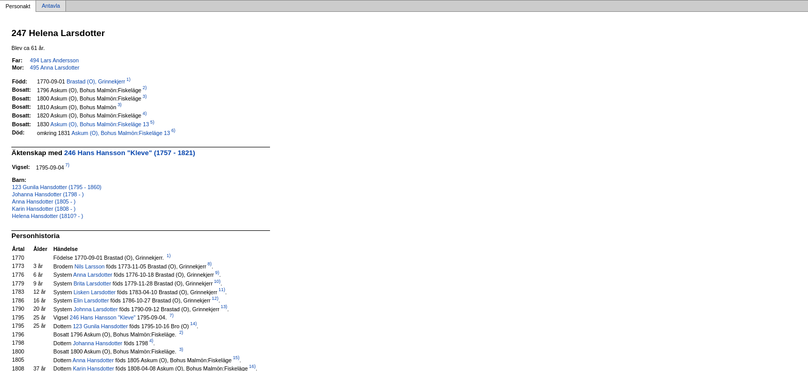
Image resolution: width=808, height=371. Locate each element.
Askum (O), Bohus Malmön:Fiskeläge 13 (99, 124)
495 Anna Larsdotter (54, 67)
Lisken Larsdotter (95, 292)
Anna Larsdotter (92, 275)
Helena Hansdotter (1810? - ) (47, 216)
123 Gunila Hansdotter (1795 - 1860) (57, 187)
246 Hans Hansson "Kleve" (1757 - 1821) (129, 153)
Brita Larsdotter (92, 283)
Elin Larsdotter (91, 300)
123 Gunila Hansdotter (100, 326)
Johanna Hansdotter (97, 343)
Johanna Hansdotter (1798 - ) (47, 194)
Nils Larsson (89, 266)
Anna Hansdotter (93, 360)
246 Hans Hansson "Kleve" (103, 317)
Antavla (51, 6)
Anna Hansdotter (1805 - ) (43, 201)
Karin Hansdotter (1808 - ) (43, 209)
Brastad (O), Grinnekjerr (95, 81)
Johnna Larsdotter (96, 309)
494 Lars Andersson (54, 60)
